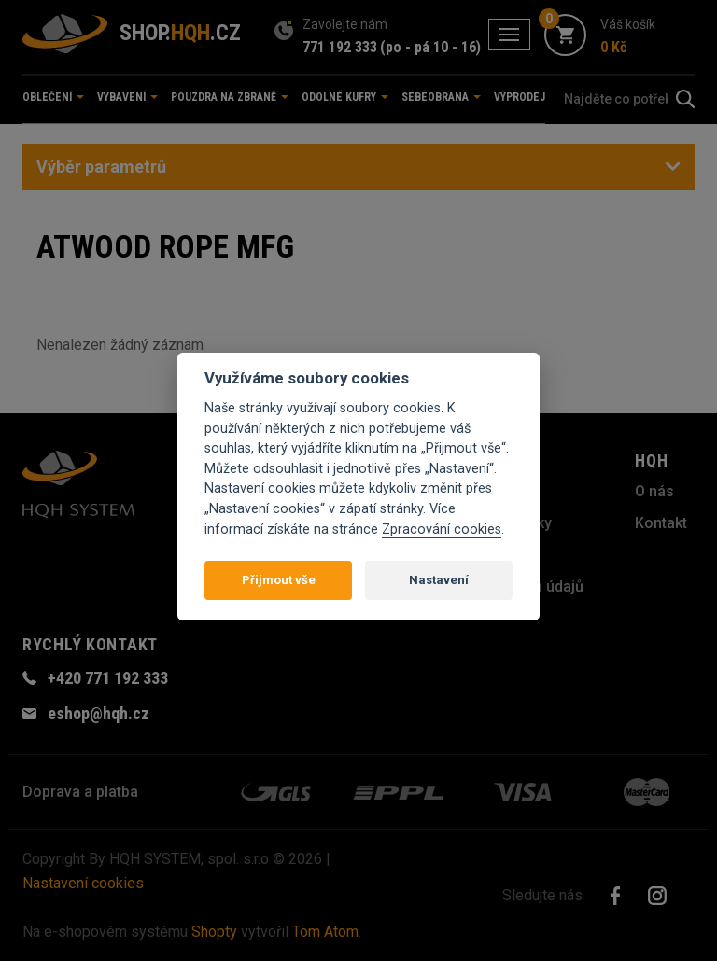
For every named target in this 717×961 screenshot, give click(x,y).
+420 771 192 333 (108, 678)
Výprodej (519, 97)
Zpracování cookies (441, 529)
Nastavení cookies (83, 883)
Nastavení (439, 580)
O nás (654, 491)
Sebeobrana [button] (441, 97)
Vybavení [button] (127, 97)
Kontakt (661, 523)
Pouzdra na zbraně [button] (229, 97)
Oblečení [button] (53, 97)
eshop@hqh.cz (98, 713)
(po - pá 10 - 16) (430, 47)
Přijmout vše (279, 580)
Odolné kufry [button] (345, 97)
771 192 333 (339, 47)
